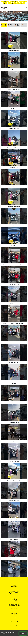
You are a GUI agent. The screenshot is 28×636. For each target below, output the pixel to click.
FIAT (17, 621)
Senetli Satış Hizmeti (14, 598)
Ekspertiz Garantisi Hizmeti (14, 603)
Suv (14, 615)
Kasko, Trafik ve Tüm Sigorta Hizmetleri (14, 604)
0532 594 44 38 (23, 1)
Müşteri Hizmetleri (12, 592)
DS (17, 622)
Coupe (14, 614)
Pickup (14, 612)
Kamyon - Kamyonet (14, 613)
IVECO (17, 625)
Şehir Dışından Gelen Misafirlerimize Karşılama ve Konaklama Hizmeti (14, 606)
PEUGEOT (10, 624)
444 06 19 (17, 592)
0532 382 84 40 (5, 1)
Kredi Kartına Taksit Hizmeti (14, 600)
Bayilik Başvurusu (14, 586)
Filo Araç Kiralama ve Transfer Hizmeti (14, 605)
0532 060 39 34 (14, 1)
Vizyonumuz (14, 585)
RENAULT (10, 622)
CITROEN (10, 621)
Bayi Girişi (5, 3)
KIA (10, 625)
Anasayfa (2, 21)
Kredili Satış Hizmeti (14, 599)
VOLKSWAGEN (17, 624)
